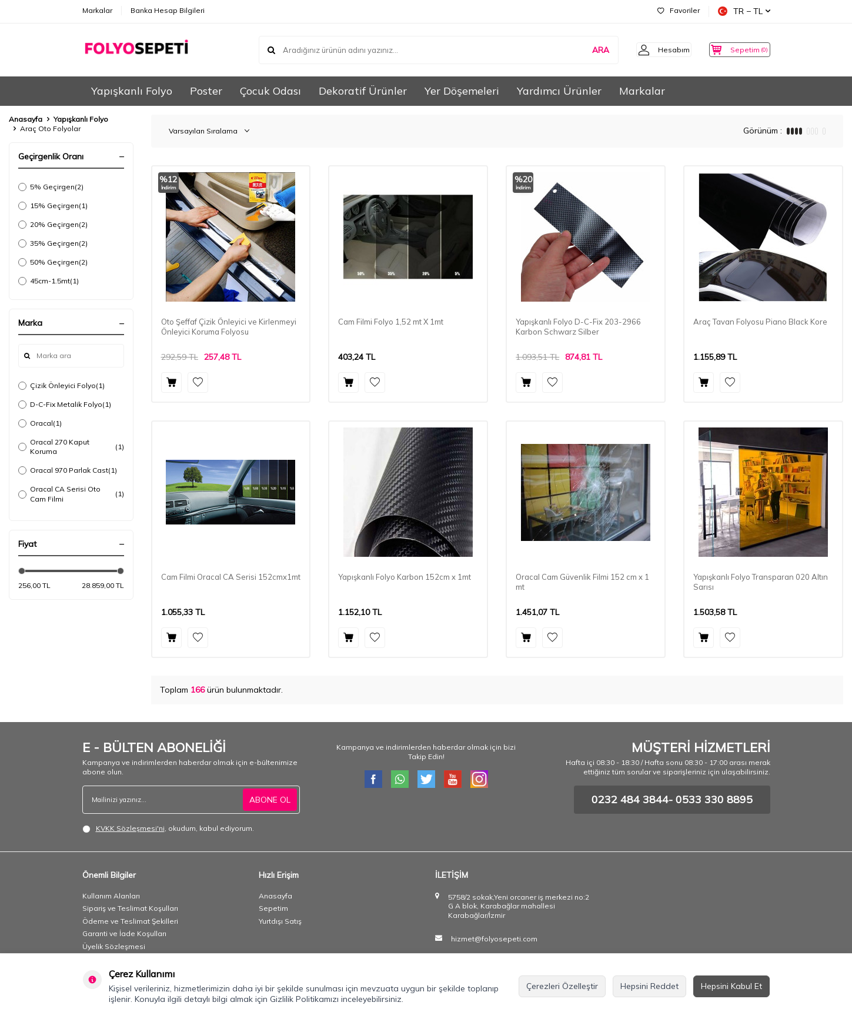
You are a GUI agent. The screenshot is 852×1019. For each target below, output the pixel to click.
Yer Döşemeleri (462, 91)
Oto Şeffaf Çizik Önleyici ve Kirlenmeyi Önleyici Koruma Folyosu (228, 326)
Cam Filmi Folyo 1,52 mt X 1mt (390, 321)
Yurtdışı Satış (280, 921)
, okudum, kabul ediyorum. (168, 828)
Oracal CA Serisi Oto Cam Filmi (71, 494)
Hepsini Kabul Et (731, 986)
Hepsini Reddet (649, 986)
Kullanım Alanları (111, 895)
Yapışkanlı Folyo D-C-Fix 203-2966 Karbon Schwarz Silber (578, 326)
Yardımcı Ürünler (559, 91)
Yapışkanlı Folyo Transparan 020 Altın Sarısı (760, 582)
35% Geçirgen (53, 243)
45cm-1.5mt (48, 281)
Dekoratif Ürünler (363, 91)
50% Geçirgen (53, 262)
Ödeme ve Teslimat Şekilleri (130, 921)
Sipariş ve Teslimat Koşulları (130, 908)
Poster (206, 91)
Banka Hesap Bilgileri (168, 10)
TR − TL (744, 11)
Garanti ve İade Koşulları (124, 933)
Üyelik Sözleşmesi (113, 946)
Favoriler (678, 10)
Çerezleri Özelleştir (562, 986)
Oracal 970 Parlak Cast (67, 470)
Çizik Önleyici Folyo (61, 385)
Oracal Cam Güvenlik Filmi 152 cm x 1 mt (582, 582)
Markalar (97, 10)
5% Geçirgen (50, 187)
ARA (583, 49)
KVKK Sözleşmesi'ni (130, 828)
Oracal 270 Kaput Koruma (71, 446)
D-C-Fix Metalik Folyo (64, 404)
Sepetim (273, 908)
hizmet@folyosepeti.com (494, 938)
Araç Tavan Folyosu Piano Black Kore (760, 321)
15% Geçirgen (53, 206)
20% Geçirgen (53, 224)
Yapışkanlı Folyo (131, 91)
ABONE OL (269, 799)
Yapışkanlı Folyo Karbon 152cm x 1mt (404, 577)
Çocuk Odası (270, 91)
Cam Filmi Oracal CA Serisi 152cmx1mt (230, 577)
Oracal (40, 423)
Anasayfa (25, 119)
